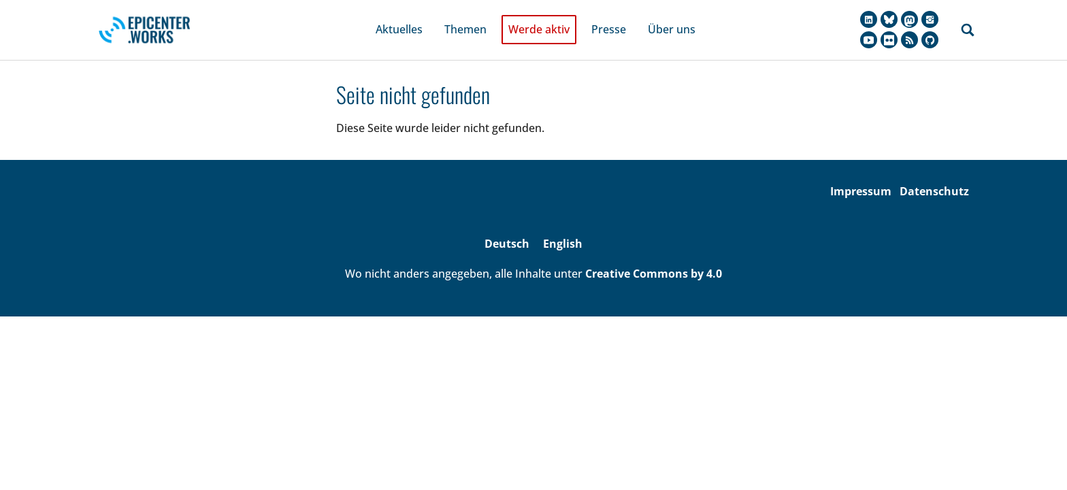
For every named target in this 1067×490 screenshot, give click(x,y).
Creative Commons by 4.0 (653, 255)
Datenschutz (934, 172)
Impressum (860, 172)
